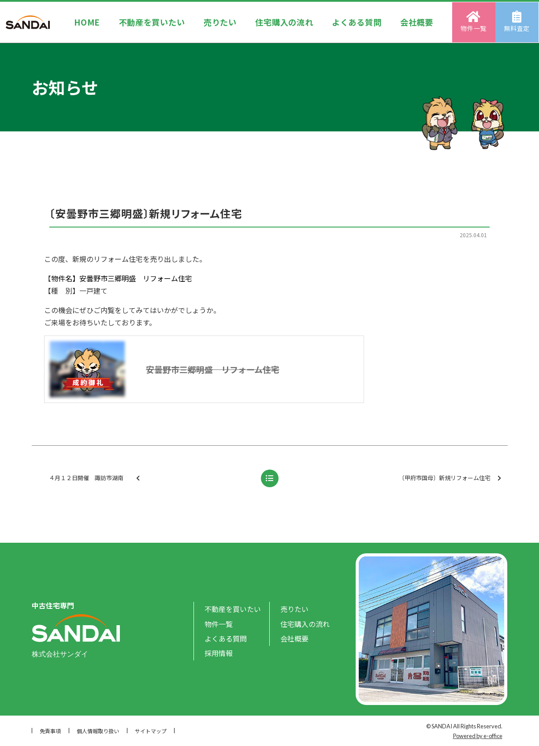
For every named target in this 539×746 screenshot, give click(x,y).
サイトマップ (151, 731)
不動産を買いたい (152, 21)
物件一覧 (474, 22)
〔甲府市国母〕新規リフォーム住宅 (450, 478)
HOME (87, 21)
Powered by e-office (477, 735)
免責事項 (50, 731)
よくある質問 (357, 21)
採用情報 (218, 653)
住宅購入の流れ (284, 21)
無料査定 (518, 22)
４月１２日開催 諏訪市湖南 (138, 478)
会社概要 (417, 21)
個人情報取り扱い (98, 731)
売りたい (220, 21)
